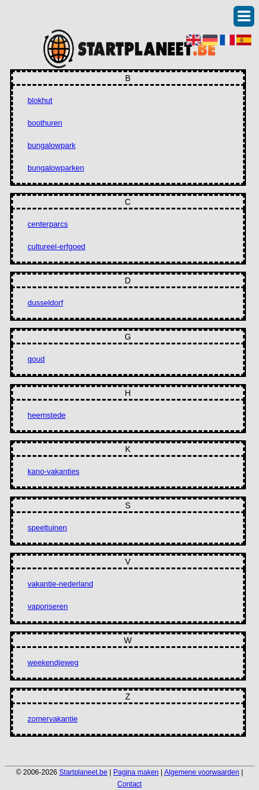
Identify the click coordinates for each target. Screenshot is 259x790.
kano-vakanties (53, 471)
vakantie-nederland (61, 583)
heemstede (47, 415)
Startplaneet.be (83, 772)
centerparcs (48, 224)
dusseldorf (45, 302)
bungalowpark (52, 145)
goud (36, 358)
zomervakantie (53, 718)
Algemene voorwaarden (201, 772)
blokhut (40, 100)
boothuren (45, 122)
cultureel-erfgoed (57, 246)
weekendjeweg (53, 662)
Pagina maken (136, 772)
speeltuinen (48, 527)
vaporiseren (48, 606)
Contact (129, 784)
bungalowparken (56, 167)
